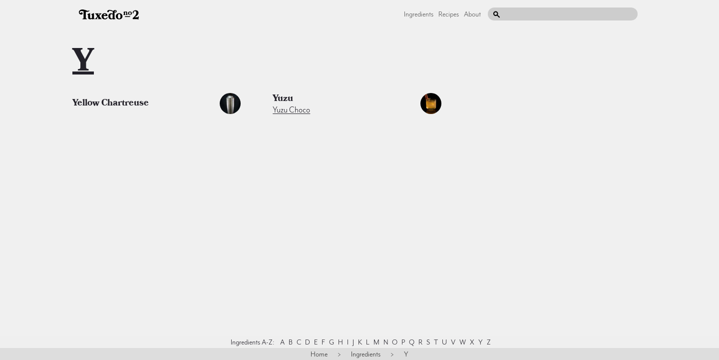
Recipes (448, 14)
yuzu (283, 99)
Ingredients (418, 14)
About (472, 14)
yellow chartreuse (110, 104)
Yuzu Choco (291, 110)
